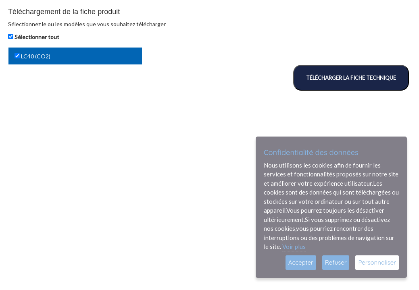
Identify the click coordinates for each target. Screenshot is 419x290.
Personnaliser (377, 262)
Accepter (300, 262)
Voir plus (294, 246)
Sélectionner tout (37, 36)
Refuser (336, 262)
